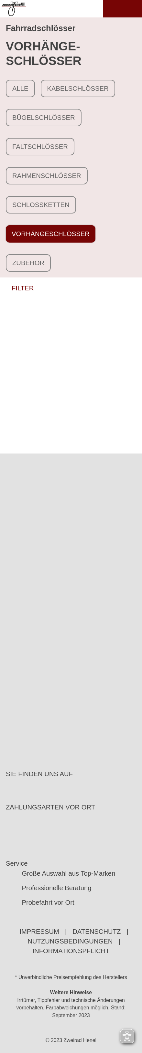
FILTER (17, 288)
